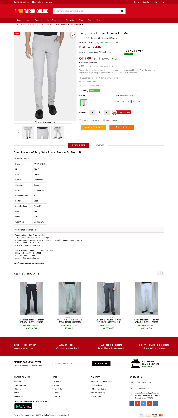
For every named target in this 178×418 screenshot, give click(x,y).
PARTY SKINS (94, 47)
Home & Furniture (54, 20)
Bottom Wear (31, 25)
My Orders (57, 396)
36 (133, 101)
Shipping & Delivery (99, 389)
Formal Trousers (45, 25)
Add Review (112, 38)
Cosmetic (70, 20)
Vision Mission (20, 385)
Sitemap (18, 389)
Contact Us (19, 396)
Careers (56, 393)
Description (79, 145)
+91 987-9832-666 (22, 2)
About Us (18, 381)
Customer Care (158, 2)
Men (28, 20)
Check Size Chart (126, 96)
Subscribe (102, 363)
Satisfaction (96, 396)
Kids (98, 20)
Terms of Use (97, 385)
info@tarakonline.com (43, 2)
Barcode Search (63, 415)
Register (146, 2)
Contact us (136, 377)
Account (57, 385)
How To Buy (58, 389)
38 (139, 101)
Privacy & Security (98, 393)
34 (128, 101)
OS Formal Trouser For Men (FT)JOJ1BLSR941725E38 (31, 321)
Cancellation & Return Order (102, 381)
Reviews (100, 145)
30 (118, 101)
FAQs (17, 393)
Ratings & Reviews (98, 38)
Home (19, 20)
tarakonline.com (29, 415)
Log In (136, 2)
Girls (89, 20)
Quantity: (83, 112)
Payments (57, 381)
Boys (81, 20)
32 (123, 101)
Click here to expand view (45, 122)
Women (38, 20)
